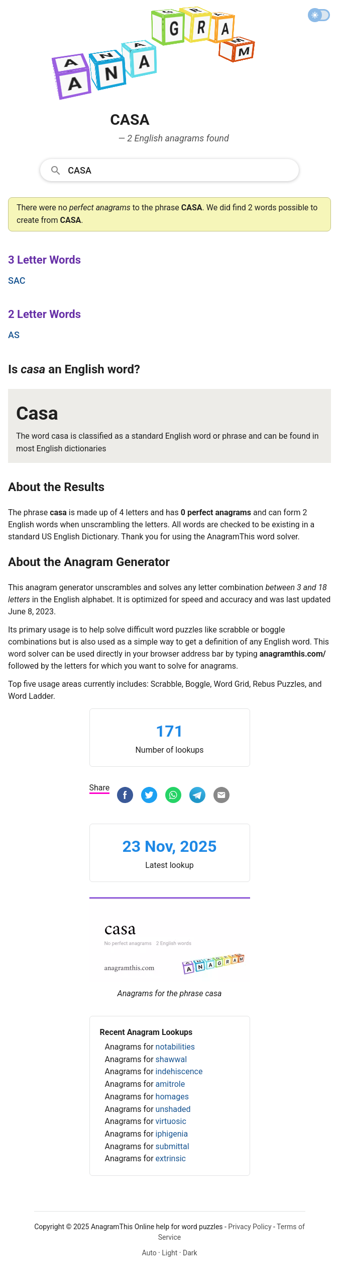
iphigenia (172, 1134)
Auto (149, 1253)
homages (172, 1096)
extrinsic (171, 1158)
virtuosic (171, 1121)
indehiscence (179, 1071)
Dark (190, 1253)
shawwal (171, 1059)
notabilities (175, 1047)
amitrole (170, 1084)
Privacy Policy (249, 1227)
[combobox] (169, 169)
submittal (172, 1146)
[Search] (180, 169)
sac (16, 280)
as (14, 335)
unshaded (173, 1109)
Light (169, 1253)
